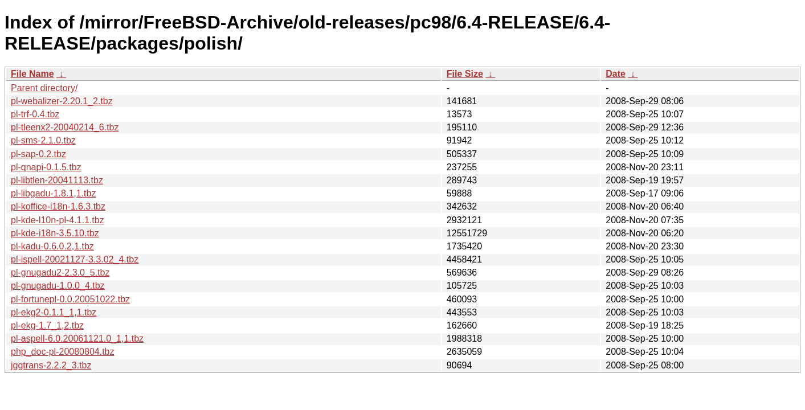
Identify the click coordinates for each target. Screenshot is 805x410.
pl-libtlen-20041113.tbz (57, 180)
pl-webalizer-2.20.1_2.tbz (62, 101)
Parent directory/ (44, 88)
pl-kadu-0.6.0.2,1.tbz (52, 246)
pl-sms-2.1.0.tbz (43, 140)
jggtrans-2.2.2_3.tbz (51, 365)
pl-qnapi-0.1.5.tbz (46, 167)
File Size (465, 74)
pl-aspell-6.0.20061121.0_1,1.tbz (77, 338)
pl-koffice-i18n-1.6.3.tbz (58, 206)
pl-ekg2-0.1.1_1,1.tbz (53, 312)
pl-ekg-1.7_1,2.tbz (47, 325)
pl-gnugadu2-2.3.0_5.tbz (60, 272)
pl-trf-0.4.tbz (35, 114)
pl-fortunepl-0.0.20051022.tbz (70, 299)
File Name (32, 74)
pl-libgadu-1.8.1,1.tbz (53, 193)
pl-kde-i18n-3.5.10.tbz (55, 233)
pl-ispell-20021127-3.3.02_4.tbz (74, 259)
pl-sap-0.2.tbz (38, 154)
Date (616, 74)
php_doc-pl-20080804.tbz (62, 351)
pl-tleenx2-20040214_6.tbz (64, 127)
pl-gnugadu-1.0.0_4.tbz (58, 285)
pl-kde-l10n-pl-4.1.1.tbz (57, 220)
